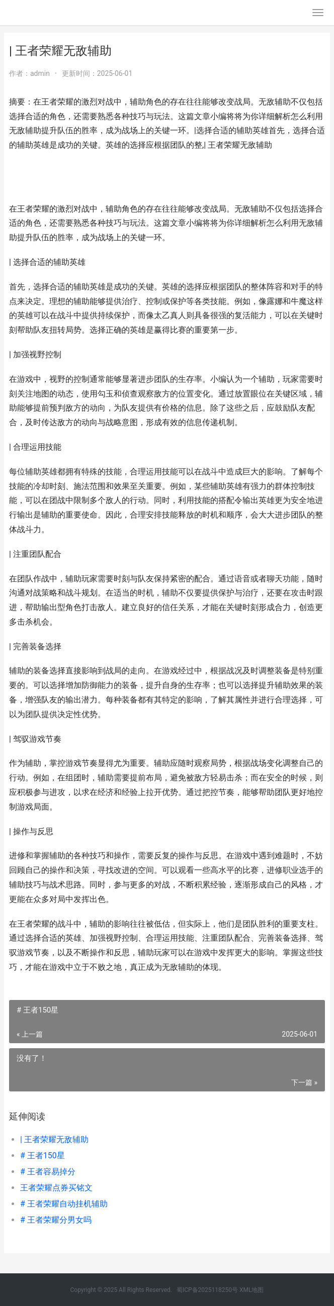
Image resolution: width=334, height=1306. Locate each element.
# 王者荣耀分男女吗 (56, 1220)
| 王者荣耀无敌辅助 (54, 1139)
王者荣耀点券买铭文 (56, 1187)
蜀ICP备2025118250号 (207, 1289)
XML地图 (251, 1289)
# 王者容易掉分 (47, 1171)
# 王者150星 (42, 1155)
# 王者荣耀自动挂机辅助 (64, 1204)
